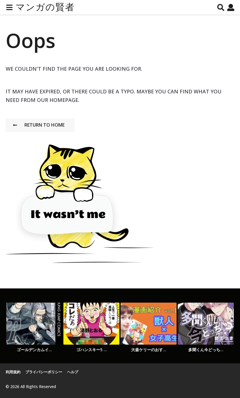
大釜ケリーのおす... (148, 349)
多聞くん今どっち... (206, 349)
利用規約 (13, 371)
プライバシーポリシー (43, 371)
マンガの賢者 (45, 7)
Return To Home (39, 125)
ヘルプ (72, 371)
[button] (9, 7)
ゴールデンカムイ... (34, 349)
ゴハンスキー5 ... (91, 349)
